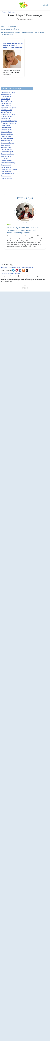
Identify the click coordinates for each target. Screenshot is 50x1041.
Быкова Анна (5, 145)
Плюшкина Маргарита (8, 123)
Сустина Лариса (6, 101)
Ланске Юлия (5, 125)
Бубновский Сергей (7, 143)
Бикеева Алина (6, 118)
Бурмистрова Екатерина (9, 121)
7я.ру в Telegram (13, 270)
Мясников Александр (8, 163)
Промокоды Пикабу (27, 267)
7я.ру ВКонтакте (20, 270)
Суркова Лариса (6, 136)
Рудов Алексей (6, 165)
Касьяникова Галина (8, 92)
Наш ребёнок (15, 273)
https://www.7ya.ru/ (15, 267)
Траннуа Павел (6, 147)
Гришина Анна (6, 176)
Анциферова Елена (7, 154)
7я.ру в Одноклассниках (23, 270)
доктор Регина (6, 112)
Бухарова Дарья (6, 129)
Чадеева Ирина (6, 127)
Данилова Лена (6, 171)
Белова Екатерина (7, 152)
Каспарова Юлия (6, 110)
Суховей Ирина (6, 103)
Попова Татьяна (6, 178)
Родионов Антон (6, 132)
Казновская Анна (6, 141)
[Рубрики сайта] (3, 5)
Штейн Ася (4, 158)
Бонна (9, 273)
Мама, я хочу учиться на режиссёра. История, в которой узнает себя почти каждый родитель (24, 230)
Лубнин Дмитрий (6, 160)
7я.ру (27, 270)
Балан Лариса (6, 105)
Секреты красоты (8, 41)
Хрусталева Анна (7, 138)
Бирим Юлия (5, 99)
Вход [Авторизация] (45, 5)
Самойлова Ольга (7, 134)
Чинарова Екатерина (8, 114)
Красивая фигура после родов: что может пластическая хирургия (13, 45)
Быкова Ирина (6, 156)
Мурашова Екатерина (8, 107)
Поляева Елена (6, 96)
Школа (9, 225)
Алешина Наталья (7, 116)
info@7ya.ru (4, 267)
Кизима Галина (6, 94)
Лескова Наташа (6, 149)
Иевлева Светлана (7, 174)
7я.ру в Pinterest (16, 270)
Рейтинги (4, 273)
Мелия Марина (6, 167)
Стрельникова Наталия (9, 169)
